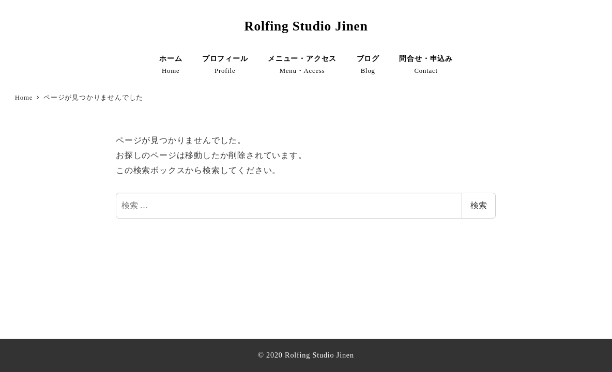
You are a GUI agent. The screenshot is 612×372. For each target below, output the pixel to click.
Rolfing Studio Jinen (306, 26)
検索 (478, 205)
